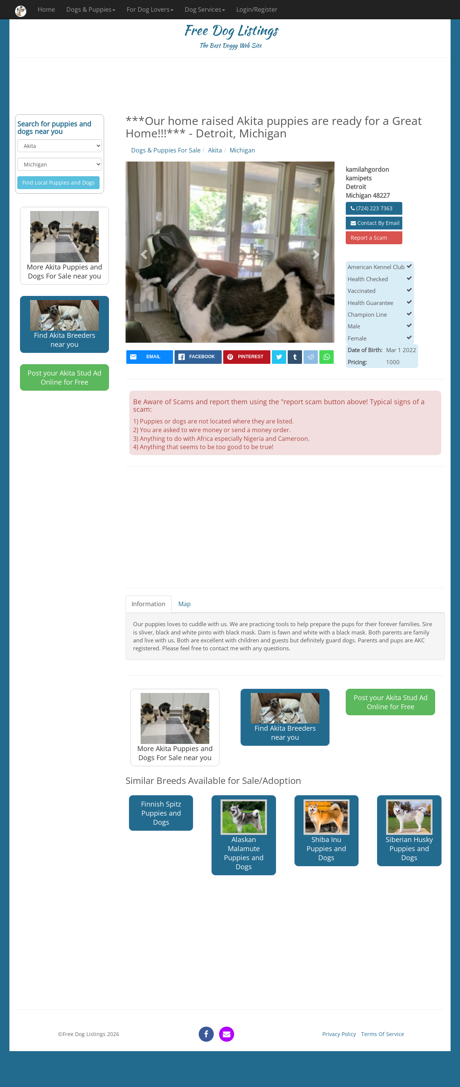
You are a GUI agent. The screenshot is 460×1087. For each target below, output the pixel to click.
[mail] (149, 357)
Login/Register (257, 9)
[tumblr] (295, 357)
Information (149, 604)
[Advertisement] (230, 86)
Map (184, 604)
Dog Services (205, 9)
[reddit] (311, 357)
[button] (143, 252)
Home (46, 9)
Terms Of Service (382, 1034)
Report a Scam (369, 237)
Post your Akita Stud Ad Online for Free (64, 377)
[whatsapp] (326, 357)
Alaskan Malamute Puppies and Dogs (244, 835)
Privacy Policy (339, 1034)
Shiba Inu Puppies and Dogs (327, 830)
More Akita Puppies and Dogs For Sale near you (64, 245)
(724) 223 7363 (372, 208)
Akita (215, 150)
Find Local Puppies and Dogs (58, 182)
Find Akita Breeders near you (64, 324)
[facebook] (198, 357)
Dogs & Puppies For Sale (166, 150)
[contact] (226, 1034)
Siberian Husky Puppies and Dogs (409, 830)
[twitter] (279, 357)
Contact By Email (375, 222)
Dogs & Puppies (90, 9)
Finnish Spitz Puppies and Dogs (161, 813)
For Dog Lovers (150, 9)
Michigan (242, 150)
